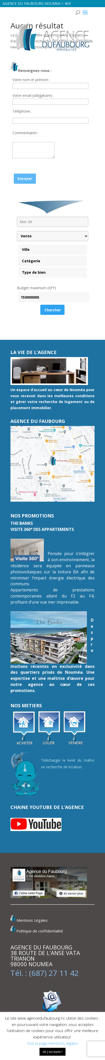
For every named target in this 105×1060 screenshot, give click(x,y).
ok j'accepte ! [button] (52, 1051)
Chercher (52, 310)
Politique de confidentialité (39, 930)
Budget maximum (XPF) (36, 287)
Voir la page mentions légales (52, 1043)
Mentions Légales (32, 920)
